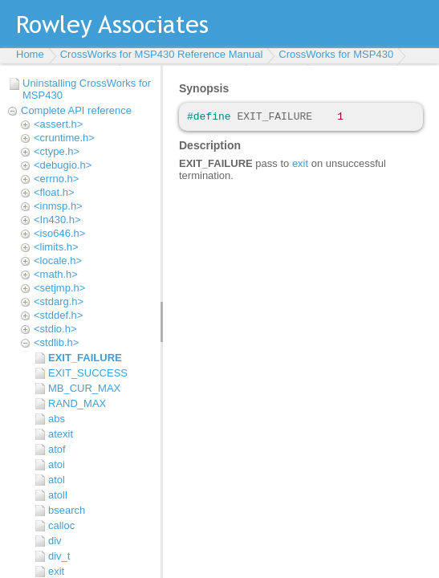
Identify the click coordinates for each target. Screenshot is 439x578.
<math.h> (56, 274)
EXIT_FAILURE (85, 358)
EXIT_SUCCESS (88, 373)
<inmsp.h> (58, 206)
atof (57, 449)
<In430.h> (57, 220)
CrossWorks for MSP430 (335, 54)
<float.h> (54, 192)
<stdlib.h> (56, 342)
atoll (57, 495)
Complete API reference (76, 110)
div (55, 541)
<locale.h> (58, 260)
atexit (60, 434)
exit (56, 571)
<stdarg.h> (58, 301)
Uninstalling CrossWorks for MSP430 (86, 89)
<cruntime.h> (64, 138)
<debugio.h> (62, 165)
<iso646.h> (59, 233)
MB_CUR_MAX (84, 388)
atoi (56, 464)
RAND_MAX (77, 403)
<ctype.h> (56, 151)
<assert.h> (58, 124)
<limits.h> (56, 247)
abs (56, 419)
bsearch (66, 510)
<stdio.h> (55, 329)
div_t (59, 556)
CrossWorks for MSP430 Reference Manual (161, 54)
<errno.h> (56, 179)
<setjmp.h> (59, 288)
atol (56, 480)
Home (30, 54)
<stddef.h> (58, 315)
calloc (61, 525)
